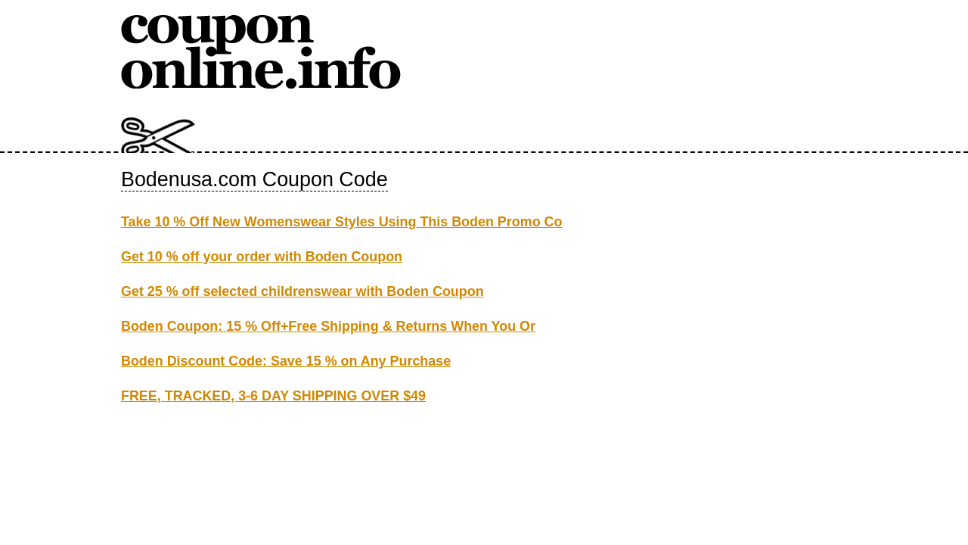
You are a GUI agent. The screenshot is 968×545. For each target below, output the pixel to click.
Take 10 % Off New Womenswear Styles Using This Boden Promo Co (341, 221)
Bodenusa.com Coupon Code (254, 179)
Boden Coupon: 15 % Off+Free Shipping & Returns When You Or (328, 326)
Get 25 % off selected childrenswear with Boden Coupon (302, 291)
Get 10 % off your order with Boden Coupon (261, 256)
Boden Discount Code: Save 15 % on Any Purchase (286, 361)
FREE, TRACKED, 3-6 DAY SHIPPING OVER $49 (273, 395)
